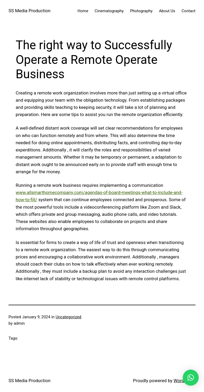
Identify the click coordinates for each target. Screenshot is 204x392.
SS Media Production (29, 10)
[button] (191, 378)
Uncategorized (68, 317)
